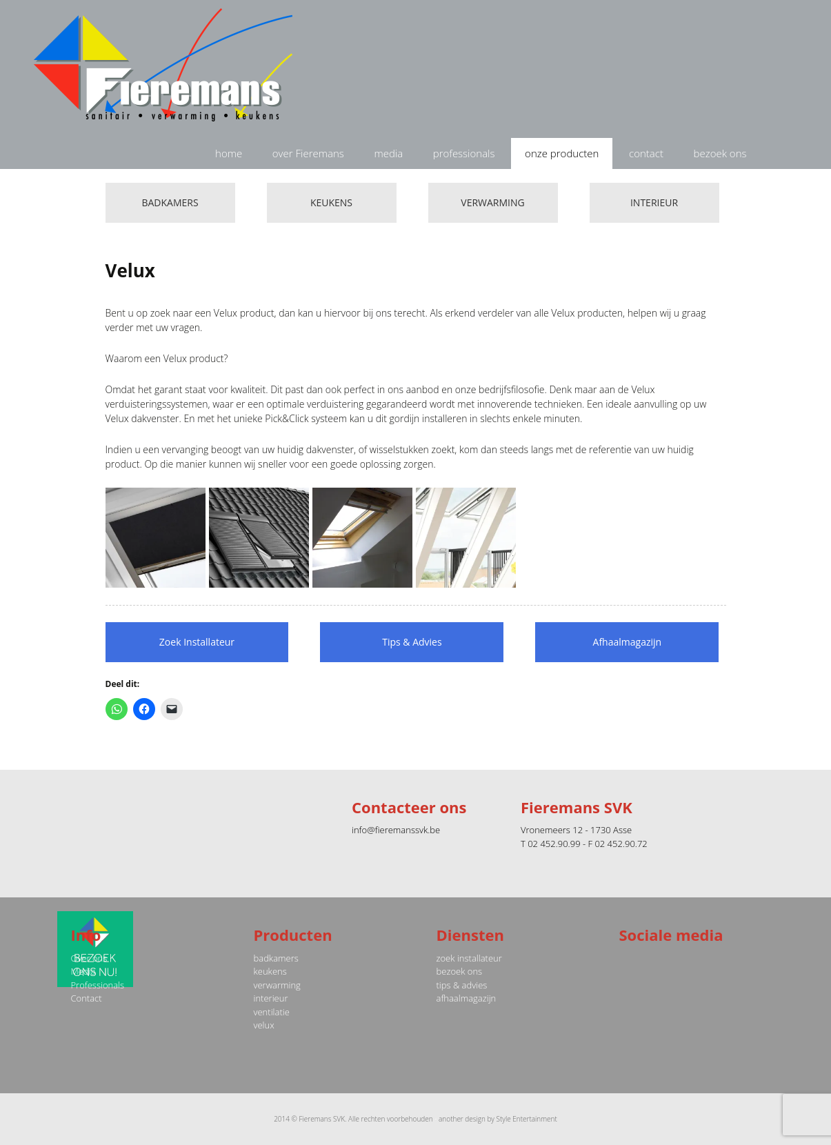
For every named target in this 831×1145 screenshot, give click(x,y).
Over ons (89, 958)
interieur (271, 998)
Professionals (98, 985)
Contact (86, 998)
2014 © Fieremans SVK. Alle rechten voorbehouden (353, 1119)
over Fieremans (308, 153)
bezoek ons (720, 153)
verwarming (277, 985)
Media (83, 971)
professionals (464, 153)
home (228, 153)
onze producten (562, 153)
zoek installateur (469, 958)
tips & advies (462, 985)
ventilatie (272, 1012)
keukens (270, 971)
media (388, 153)
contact (646, 153)
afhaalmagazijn (467, 998)
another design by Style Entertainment (498, 1119)
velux (264, 1025)
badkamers (276, 958)
